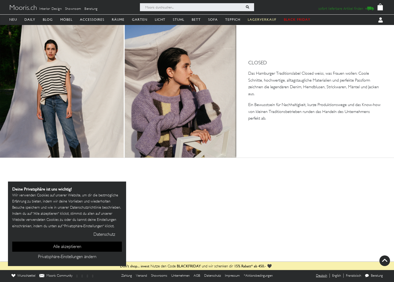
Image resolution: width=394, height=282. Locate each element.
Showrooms (159, 275)
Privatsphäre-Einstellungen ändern (67, 257)
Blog (48, 20)
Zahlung (126, 275)
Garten (139, 20)
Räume (118, 20)
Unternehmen (180, 275)
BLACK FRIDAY (297, 20)
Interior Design (50, 9)
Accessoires (92, 20)
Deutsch (321, 275)
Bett (196, 20)
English (336, 275)
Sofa (213, 20)
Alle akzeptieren (67, 247)
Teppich (232, 20)
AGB (197, 275)
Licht (160, 20)
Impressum (232, 275)
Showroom (73, 9)
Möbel (66, 20)
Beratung (91, 9)
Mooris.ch (23, 8)
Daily (29, 20)
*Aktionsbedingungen (258, 275)
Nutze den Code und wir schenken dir (176, 266)
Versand (141, 275)
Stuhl (178, 20)
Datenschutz (212, 275)
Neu (13, 20)
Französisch (353, 275)
